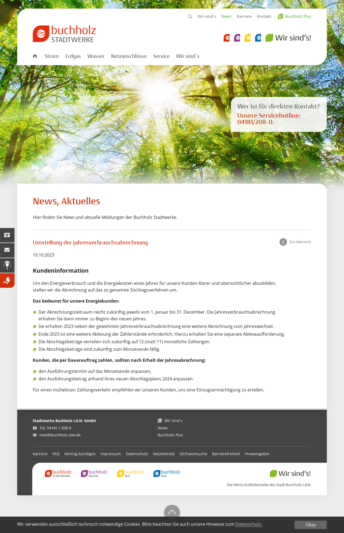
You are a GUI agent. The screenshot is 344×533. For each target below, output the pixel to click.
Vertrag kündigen (80, 453)
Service (161, 56)
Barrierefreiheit (226, 453)
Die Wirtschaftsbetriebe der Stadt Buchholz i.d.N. (269, 484)
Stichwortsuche (193, 453)
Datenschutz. (248, 524)
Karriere (244, 16)
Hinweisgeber (257, 453)
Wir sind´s (207, 16)
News (226, 16)
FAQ (56, 453)
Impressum (111, 453)
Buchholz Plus (298, 16)
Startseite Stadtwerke (35, 55)
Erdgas (73, 56)
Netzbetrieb (164, 453)
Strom (52, 56)
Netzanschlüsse (129, 56)
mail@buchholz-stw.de (60, 434)
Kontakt (264, 16)
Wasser (96, 56)
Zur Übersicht (300, 242)
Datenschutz (137, 453)
